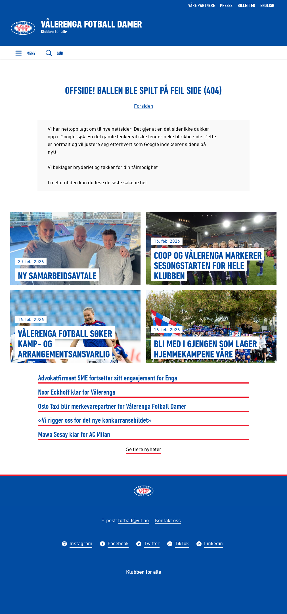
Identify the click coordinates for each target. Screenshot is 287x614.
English (267, 5)
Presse (226, 5)
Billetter (246, 5)
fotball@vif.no (133, 520)
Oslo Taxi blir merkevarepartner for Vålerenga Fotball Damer (112, 406)
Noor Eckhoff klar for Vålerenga (76, 392)
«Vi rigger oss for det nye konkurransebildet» (95, 420)
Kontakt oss (168, 520)
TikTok (182, 544)
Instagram (81, 544)
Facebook (118, 544)
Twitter (152, 544)
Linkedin (213, 544)
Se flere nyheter (143, 449)
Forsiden (143, 106)
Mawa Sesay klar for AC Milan (74, 434)
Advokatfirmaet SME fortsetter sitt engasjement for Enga (107, 378)
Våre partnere (201, 5)
